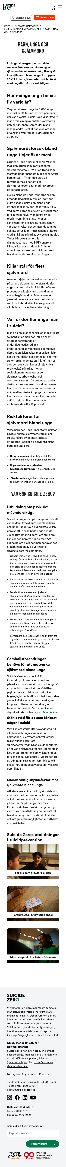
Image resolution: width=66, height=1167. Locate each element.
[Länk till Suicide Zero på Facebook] (17, 1097)
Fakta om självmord (26, 26)
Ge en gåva (47, 17)
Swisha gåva (23, 17)
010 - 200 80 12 (25, 1086)
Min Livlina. (50, 712)
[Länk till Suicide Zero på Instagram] (9, 1097)
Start (7, 26)
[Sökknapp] (53, 7)
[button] (60, 7)
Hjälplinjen (30, 1058)
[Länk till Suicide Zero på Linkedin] (25, 1097)
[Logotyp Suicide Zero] (22, 7)
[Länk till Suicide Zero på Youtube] (33, 1097)
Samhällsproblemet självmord (22, 29)
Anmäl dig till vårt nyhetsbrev (33, 1131)
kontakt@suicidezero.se (21, 1089)
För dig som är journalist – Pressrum (28, 1074)
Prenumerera (39, 1143)
